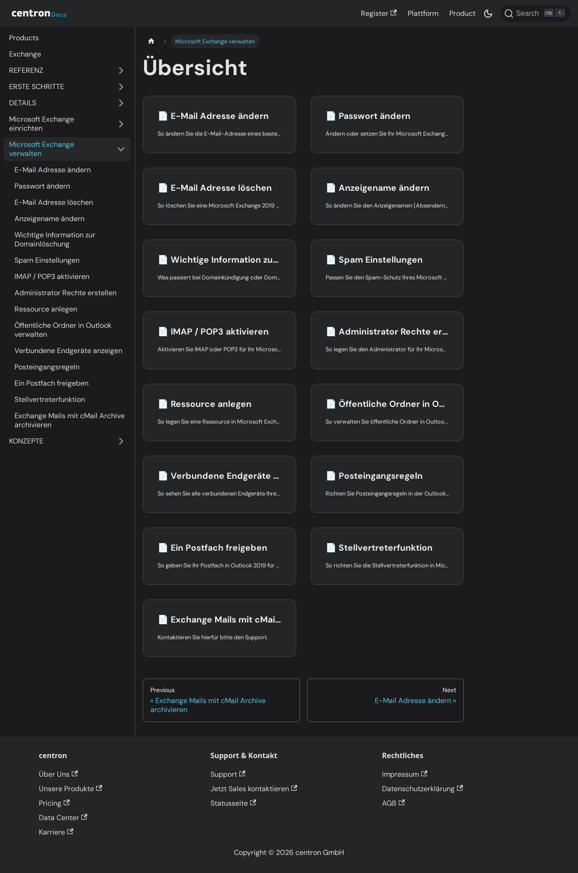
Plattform (423, 13)
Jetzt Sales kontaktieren (253, 788)
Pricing (54, 803)
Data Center (63, 817)
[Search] (536, 13)
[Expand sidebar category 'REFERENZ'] (121, 70)
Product (462, 13)
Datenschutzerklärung (422, 788)
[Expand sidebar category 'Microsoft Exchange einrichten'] (121, 124)
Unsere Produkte (70, 788)
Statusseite (233, 803)
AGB (393, 803)
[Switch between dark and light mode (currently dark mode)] (488, 13)
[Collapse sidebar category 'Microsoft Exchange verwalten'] (121, 149)
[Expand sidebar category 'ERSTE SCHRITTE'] (121, 87)
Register (378, 13)
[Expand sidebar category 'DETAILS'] (121, 103)
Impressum (404, 774)
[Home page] (151, 41)
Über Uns (58, 774)
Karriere (56, 832)
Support (227, 774)
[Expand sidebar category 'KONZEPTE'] (121, 441)
